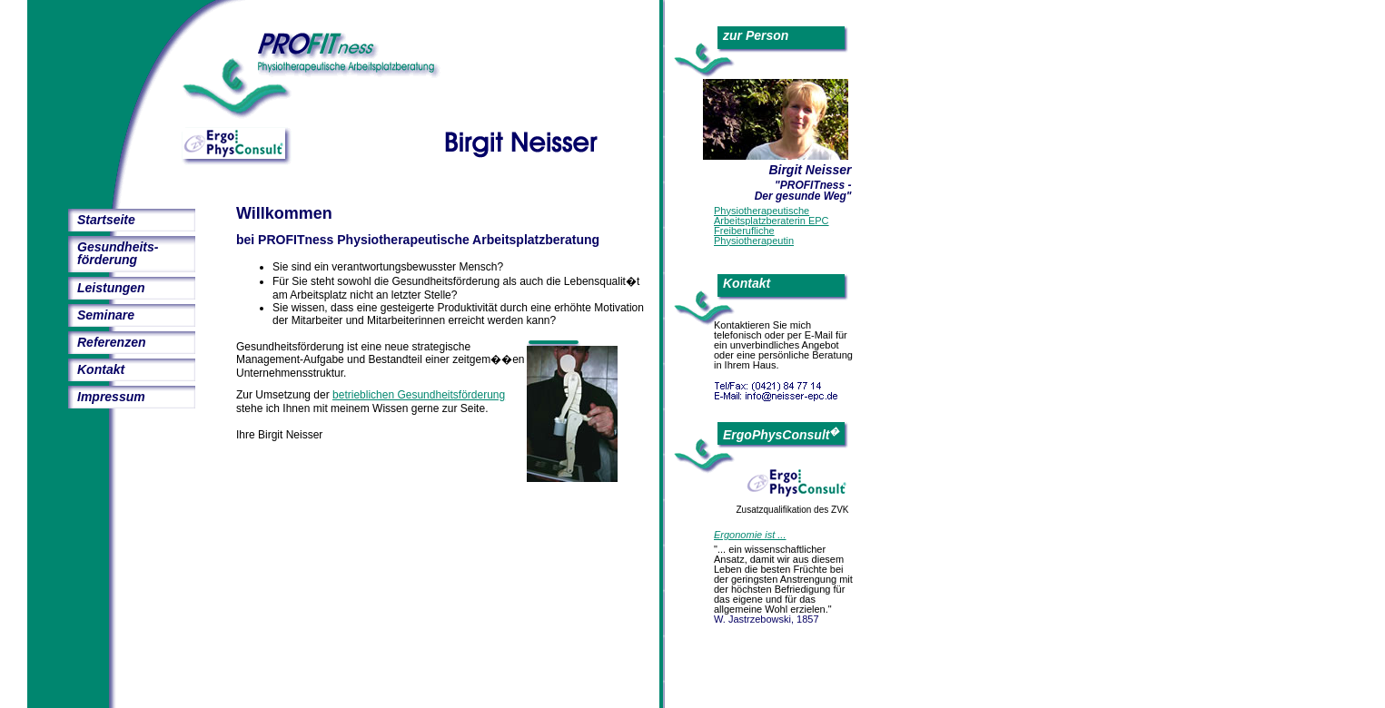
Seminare (105, 315)
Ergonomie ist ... (750, 534)
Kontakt (100, 369)
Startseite (106, 219)
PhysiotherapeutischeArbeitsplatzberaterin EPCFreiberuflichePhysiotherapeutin (771, 225)
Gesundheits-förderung (117, 253)
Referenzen (111, 342)
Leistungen (111, 287)
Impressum (111, 396)
